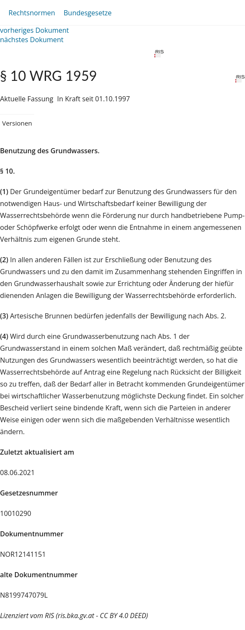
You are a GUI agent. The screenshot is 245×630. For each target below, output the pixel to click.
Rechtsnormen (32, 12)
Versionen (17, 123)
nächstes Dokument (31, 39)
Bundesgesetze (87, 12)
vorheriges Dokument (34, 30)
